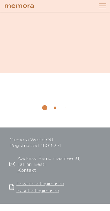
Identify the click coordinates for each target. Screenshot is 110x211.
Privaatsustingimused (40, 183)
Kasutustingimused (37, 190)
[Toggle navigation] (102, 6)
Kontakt (26, 170)
